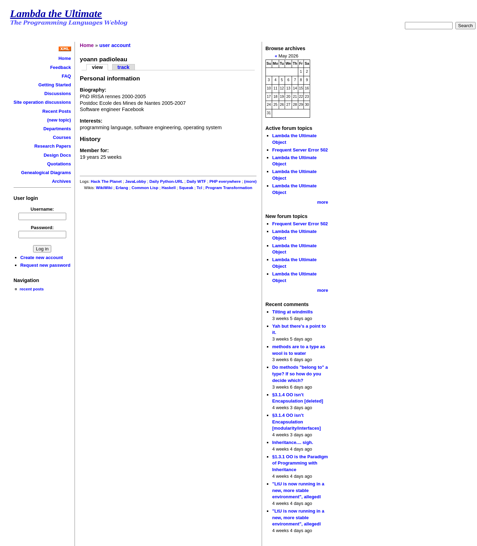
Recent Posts (57, 111)
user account (115, 45)
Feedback (60, 67)
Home (65, 58)
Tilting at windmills (292, 311)
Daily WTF (196, 181)
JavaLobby (135, 181)
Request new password (45, 265)
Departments (57, 128)
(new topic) (59, 120)
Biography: (93, 90)
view (97, 67)
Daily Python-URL (166, 181)
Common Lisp (144, 188)
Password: (42, 227)
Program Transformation (229, 188)
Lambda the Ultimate (56, 14)
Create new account (41, 257)
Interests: (91, 121)
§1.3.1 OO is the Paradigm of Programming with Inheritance (300, 463)
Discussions (57, 93)
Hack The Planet (106, 181)
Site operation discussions (42, 102)
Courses (62, 137)
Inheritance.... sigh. (292, 442)
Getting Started (54, 84)
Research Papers (52, 146)
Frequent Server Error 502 (300, 150)
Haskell (169, 188)
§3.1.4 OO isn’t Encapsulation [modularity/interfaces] (296, 422)
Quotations (59, 163)
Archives (61, 181)
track (123, 67)
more (322, 202)
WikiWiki (104, 188)
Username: (42, 209)
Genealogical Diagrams (46, 172)
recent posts (32, 289)
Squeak (186, 188)
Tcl (199, 188)
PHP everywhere (225, 181)
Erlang (122, 188)
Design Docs (57, 155)
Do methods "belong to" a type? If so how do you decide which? (300, 374)
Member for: (94, 150)
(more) (250, 181)
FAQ (66, 76)
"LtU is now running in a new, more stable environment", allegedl (298, 490)
